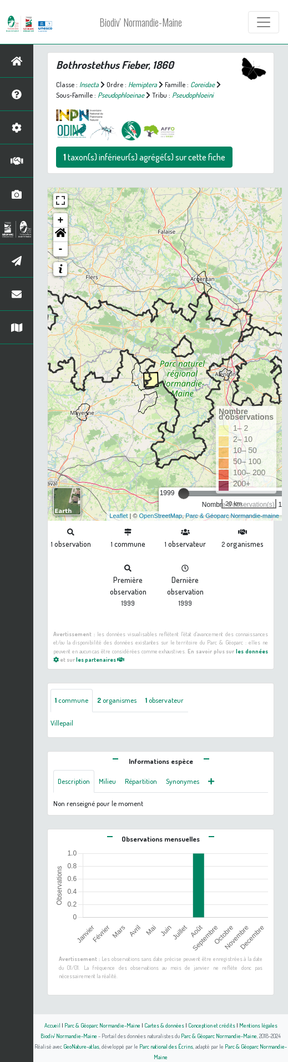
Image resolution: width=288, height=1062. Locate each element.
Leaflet (118, 515)
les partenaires (100, 659)
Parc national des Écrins (166, 1046)
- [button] (61, 249)
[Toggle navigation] (263, 22)
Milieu (107, 781)
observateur (164, 700)
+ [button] (61, 220)
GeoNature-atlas (81, 1046)
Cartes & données (164, 1025)
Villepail (61, 722)
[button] (60, 235)
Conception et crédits (211, 1025)
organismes (117, 700)
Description (74, 781)
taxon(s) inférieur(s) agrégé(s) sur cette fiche (144, 157)
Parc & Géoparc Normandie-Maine (102, 1025)
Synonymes (182, 781)
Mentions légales (258, 1025)
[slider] (183, 493)
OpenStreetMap (160, 515)
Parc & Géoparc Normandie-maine (232, 515)
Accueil (52, 1025)
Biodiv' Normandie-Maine (140, 22)
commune (71, 700)
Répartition (141, 781)
